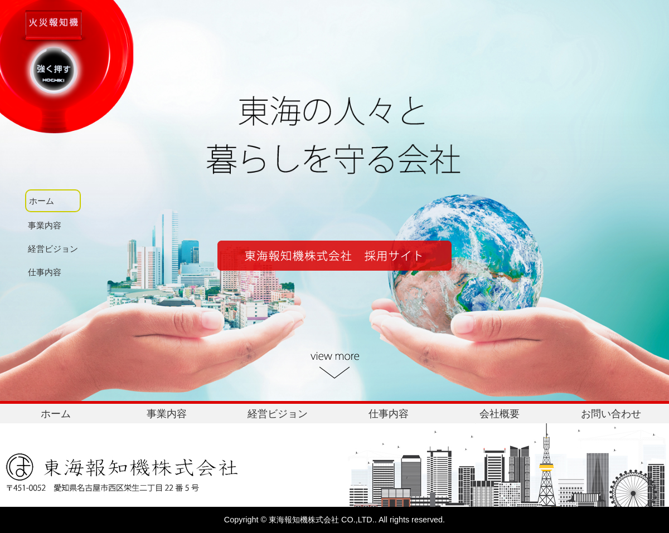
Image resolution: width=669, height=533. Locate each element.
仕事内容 (389, 413)
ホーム (56, 413)
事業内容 (167, 413)
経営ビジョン (278, 413)
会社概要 (499, 413)
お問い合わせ (611, 413)
